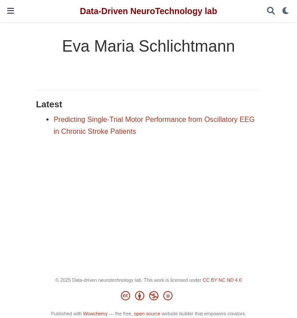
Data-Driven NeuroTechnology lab (148, 11)
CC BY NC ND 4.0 (222, 280)
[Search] (271, 11)
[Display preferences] (286, 11)
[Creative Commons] (148, 297)
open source (147, 313)
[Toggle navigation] (10, 11)
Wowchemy (95, 313)
